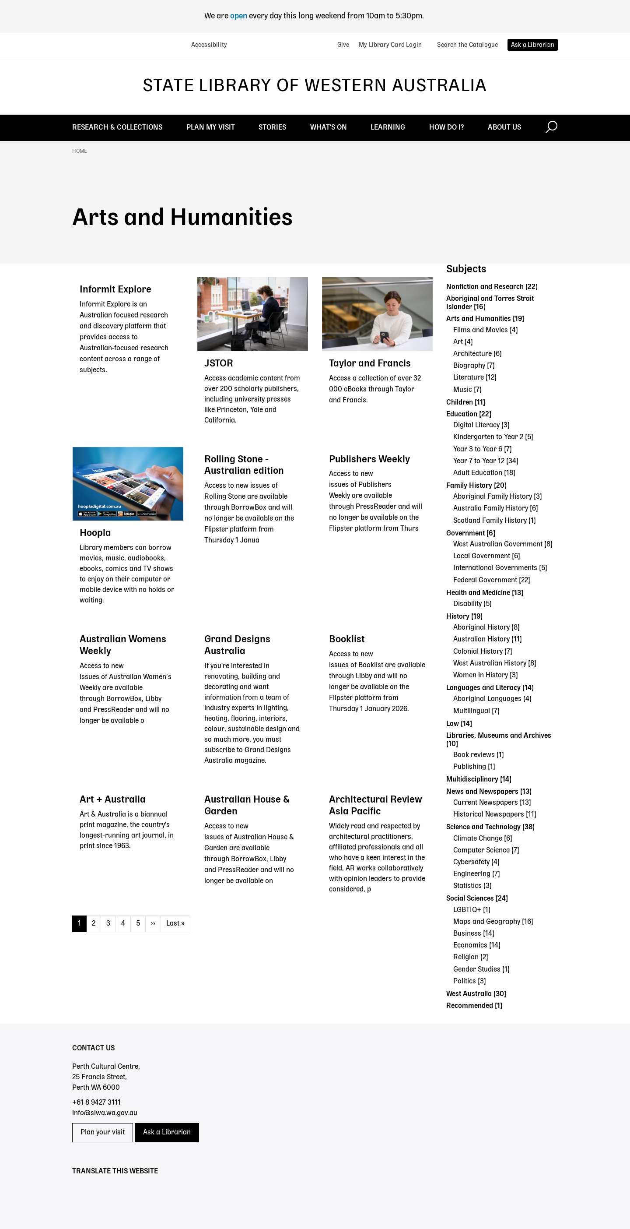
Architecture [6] (477, 354)
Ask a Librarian (167, 1133)
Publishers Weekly (369, 459)
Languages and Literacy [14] (490, 688)
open (239, 16)
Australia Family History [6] (495, 509)
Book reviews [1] (478, 755)
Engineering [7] (476, 874)
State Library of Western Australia (315, 86)
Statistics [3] (472, 886)
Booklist (347, 639)
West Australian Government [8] (503, 545)
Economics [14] (476, 946)
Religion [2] (470, 957)
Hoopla (95, 533)
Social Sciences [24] (477, 899)
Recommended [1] (474, 1006)
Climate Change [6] (482, 839)
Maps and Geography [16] (493, 922)
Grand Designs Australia (237, 645)
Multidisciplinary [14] (478, 780)
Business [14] (473, 934)
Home (79, 151)
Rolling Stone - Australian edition (244, 465)
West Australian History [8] (494, 664)
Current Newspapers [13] (492, 803)
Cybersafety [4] (476, 862)
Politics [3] (469, 982)
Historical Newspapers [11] (494, 815)
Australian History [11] (487, 640)
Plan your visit (102, 1133)
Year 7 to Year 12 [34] (485, 461)
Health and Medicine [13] (484, 593)
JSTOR (218, 363)
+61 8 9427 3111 (96, 1103)
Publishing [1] (474, 767)
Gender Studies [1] (481, 970)
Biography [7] (474, 366)
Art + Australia (113, 800)
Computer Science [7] (486, 851)
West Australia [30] (476, 994)
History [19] (464, 617)
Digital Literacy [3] (481, 426)
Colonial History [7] (482, 652)
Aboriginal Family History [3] (497, 497)
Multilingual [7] (476, 711)
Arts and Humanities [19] (485, 319)
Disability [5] (472, 604)
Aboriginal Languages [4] (492, 699)
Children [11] (465, 403)
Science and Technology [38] (490, 827)
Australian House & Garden (247, 806)
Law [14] (459, 724)
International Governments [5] (500, 568)
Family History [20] (476, 486)
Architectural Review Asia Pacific (375, 806)
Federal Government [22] (491, 581)
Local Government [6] (486, 556)
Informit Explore (115, 289)
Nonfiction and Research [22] (492, 287)
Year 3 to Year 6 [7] (482, 450)
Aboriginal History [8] (486, 628)
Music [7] (467, 390)
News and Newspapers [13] (489, 792)
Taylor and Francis (370, 363)
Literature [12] (475, 378)
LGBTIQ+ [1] (471, 910)
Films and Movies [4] (485, 330)
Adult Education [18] (484, 473)
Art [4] (463, 342)
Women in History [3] (485, 676)
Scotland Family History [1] (494, 521)
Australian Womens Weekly (123, 645)
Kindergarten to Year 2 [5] (493, 437)
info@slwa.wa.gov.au (104, 1113)
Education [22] (468, 415)
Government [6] (470, 534)
